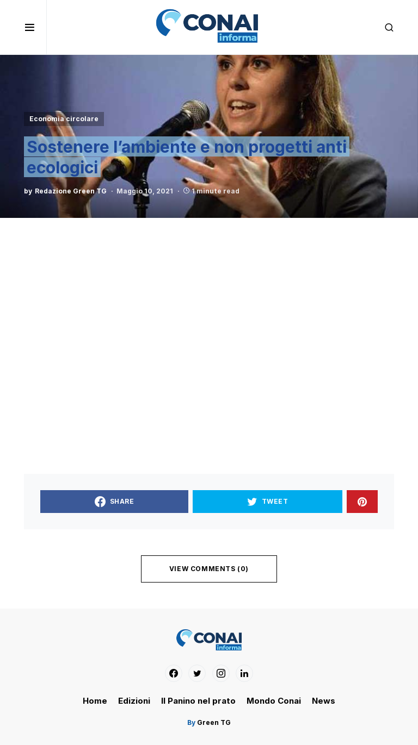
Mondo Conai (274, 701)
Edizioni (134, 701)
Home (95, 701)
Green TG (213, 722)
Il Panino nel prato (198, 701)
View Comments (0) (209, 569)
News (323, 701)
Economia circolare (64, 119)
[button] (35, 27)
